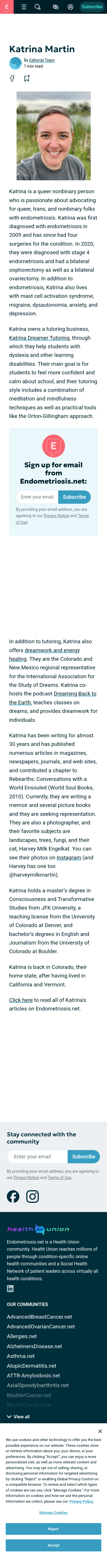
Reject (53, 1529)
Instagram (69, 857)
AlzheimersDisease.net (34, 1346)
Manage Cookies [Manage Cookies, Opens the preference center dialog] (53, 1512)
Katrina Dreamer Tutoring (39, 338)
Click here (21, 1000)
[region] (53, 1489)
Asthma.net (21, 1356)
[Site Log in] (70, 7)
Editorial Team (42, 60)
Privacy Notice (56, 515)
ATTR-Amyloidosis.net (33, 1375)
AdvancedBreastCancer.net (39, 1316)
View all (18, 1417)
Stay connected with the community (41, 1138)
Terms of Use (59, 1177)
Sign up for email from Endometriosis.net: (53, 473)
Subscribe (92, 6)
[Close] (100, 1431)
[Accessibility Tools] (55, 7)
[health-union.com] (38, 1228)
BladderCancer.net (29, 1395)
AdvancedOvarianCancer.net (41, 1326)
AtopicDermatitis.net (31, 1366)
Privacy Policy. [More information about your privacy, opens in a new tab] (82, 1501)
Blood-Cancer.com (29, 1405)
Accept (54, 1545)
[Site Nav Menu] (24, 7)
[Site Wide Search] (38, 7)
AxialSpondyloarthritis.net (38, 1385)
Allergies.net (22, 1336)
